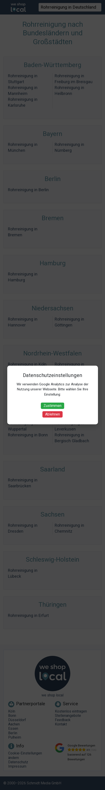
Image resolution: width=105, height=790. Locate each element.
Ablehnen (52, 414)
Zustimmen (52, 405)
